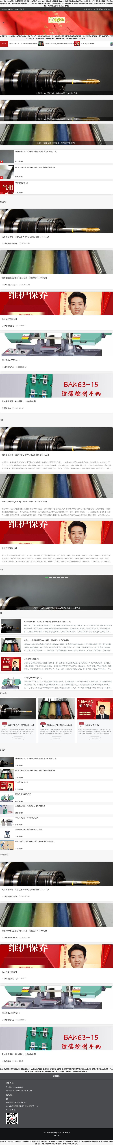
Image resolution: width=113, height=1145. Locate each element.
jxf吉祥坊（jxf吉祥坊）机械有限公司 (11, 1141)
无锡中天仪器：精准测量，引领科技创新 (19, 401)
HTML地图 (66, 1133)
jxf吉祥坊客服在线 (10, 285)
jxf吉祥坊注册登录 (10, 243)
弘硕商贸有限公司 (90, 43)
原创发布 (7, 408)
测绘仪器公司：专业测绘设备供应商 (28, 830)
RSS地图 (60, 1133)
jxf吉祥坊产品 (9, 367)
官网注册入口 (88, 9)
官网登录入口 (98, 9)
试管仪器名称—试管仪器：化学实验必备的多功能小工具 (32, 43)
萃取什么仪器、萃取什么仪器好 (27, 818)
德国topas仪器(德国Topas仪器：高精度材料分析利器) (67, 43)
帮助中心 (108, 9)
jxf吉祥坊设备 (9, 326)
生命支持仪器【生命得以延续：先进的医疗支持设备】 (35, 841)
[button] (46, 577)
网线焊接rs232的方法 (11, 360)
